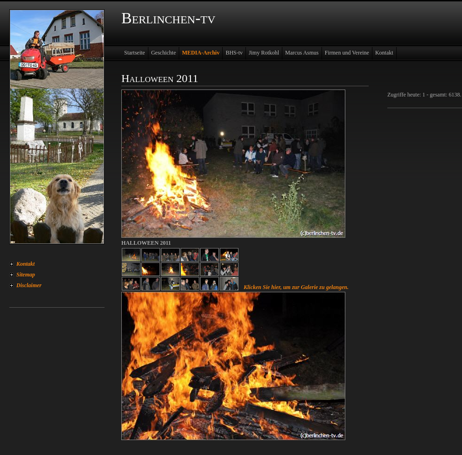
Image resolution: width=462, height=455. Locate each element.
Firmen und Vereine (347, 52)
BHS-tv (234, 52)
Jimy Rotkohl (264, 52)
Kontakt (25, 264)
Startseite (134, 52)
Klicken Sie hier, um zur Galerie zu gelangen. (296, 287)
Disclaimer (29, 285)
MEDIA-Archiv (200, 52)
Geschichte (163, 52)
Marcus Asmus (302, 52)
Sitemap (25, 274)
